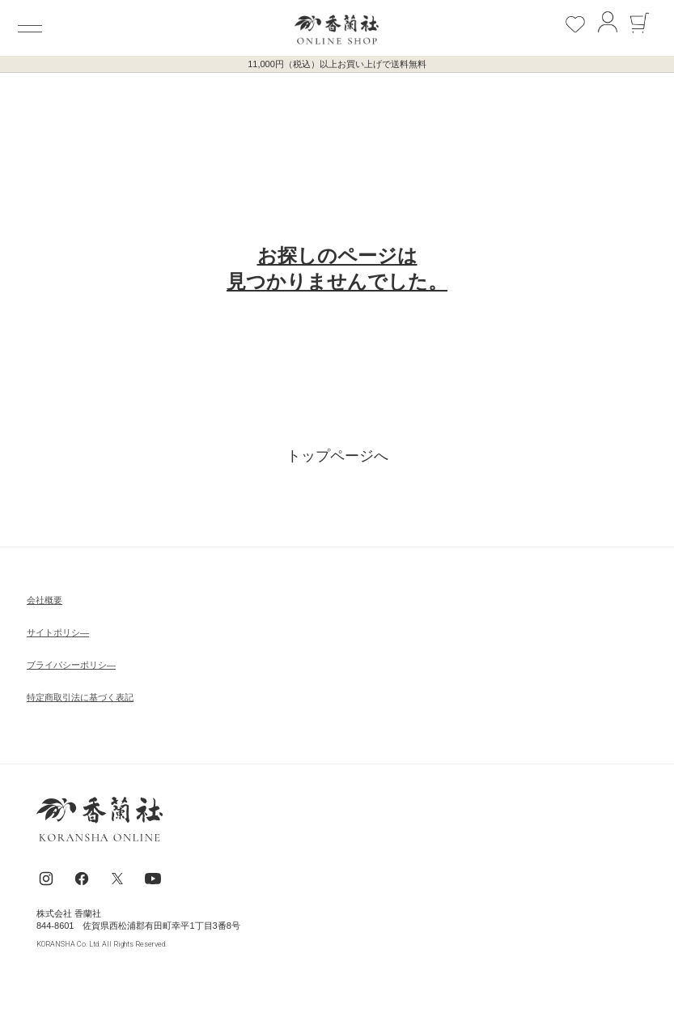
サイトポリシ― (58, 632)
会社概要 (44, 600)
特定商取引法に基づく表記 (80, 697)
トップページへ (337, 456)
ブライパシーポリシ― (71, 665)
